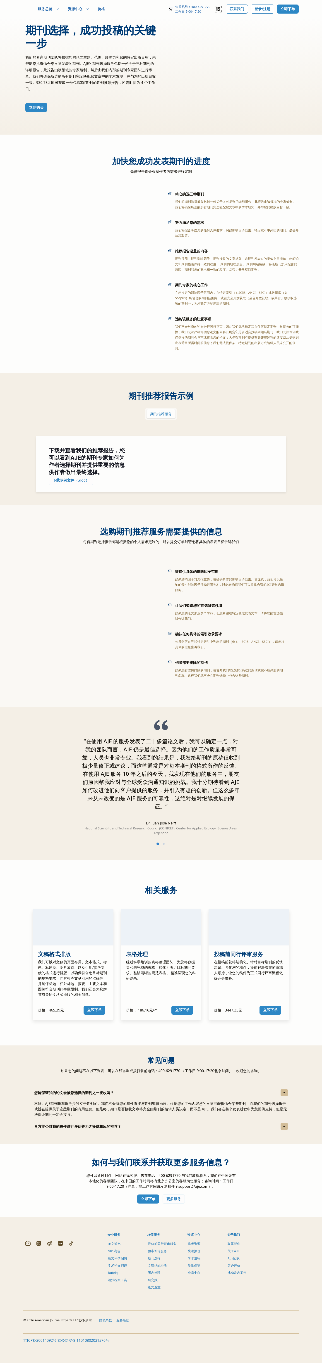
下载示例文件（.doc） (71, 484)
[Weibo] (49, 1308)
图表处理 (154, 1280)
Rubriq (113, 1280)
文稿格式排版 (157, 1273)
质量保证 (194, 1273)
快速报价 (194, 1259)
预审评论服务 (157, 1259)
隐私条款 (105, 1338)
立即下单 (288, 9)
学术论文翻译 (117, 1273)
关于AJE (234, 1259)
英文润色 (114, 1251)
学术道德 (194, 1266)
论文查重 (154, 1295)
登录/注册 (262, 9)
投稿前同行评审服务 (162, 1251)
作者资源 (194, 1251)
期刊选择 (154, 1266)
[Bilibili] (27, 1308)
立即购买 (36, 109)
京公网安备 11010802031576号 (83, 1358)
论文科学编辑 (117, 1266)
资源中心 (89, 9)
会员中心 (194, 1280)
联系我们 (237, 9)
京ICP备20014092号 (39, 1358)
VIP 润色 (114, 1259)
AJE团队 (234, 1266)
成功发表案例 (237, 1280)
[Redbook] (60, 1308)
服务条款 (122, 1338)
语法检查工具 (117, 1287)
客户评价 (234, 1273)
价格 (112, 9)
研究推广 (154, 1287)
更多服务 (173, 1206)
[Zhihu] (38, 1308)
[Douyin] (71, 1308)
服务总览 (59, 9)
